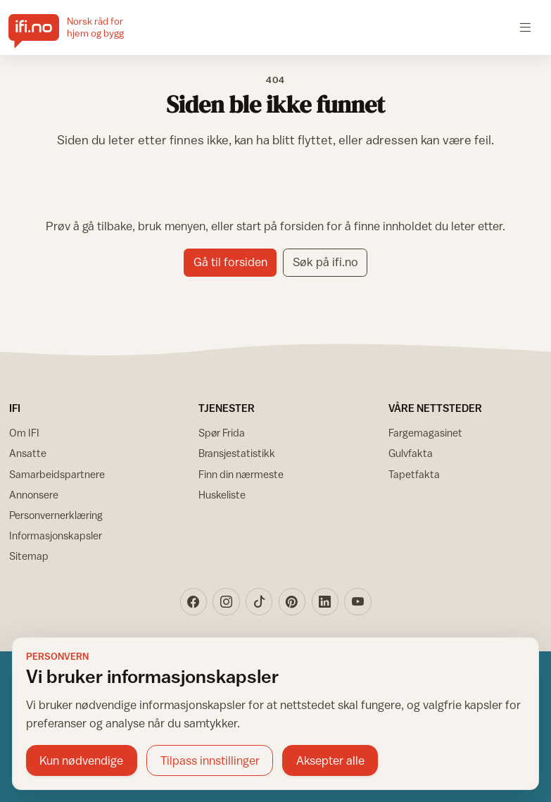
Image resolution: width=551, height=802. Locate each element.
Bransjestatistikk (236, 453)
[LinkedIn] (325, 601)
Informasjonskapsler (55, 535)
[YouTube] (357, 601)
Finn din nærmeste (241, 474)
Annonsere (33, 495)
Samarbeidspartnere (57, 474)
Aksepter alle (330, 760)
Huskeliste (222, 495)
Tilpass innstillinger (210, 760)
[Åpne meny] (525, 27)
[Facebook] (193, 601)
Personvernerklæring (56, 515)
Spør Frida (221, 433)
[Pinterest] (292, 601)
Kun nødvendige (81, 760)
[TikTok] (259, 601)
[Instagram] (226, 601)
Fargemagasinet (425, 433)
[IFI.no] (77, 27)
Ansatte (27, 453)
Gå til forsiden (230, 262)
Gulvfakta (410, 453)
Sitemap (29, 556)
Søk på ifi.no (325, 262)
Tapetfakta (414, 474)
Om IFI (24, 433)
